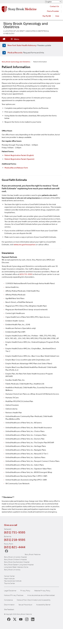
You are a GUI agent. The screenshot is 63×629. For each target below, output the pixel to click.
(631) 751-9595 (14, 532)
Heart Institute (9, 578)
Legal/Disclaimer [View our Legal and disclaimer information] (10, 591)
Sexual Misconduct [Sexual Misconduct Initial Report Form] (25, 605)
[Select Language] (53, 1)
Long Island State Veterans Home (16, 567)
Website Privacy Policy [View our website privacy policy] (42, 591)
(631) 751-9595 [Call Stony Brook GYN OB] (25, 274)
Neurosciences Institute (12, 581)
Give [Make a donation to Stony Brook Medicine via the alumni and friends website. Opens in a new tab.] (57, 16)
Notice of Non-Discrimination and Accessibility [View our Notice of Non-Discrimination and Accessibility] (33, 600)
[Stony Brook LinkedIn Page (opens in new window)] (33, 619)
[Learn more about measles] (31, 45)
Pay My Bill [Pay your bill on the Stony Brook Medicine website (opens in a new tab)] (47, 16)
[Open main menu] (15, 39)
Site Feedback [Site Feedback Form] (9, 609)
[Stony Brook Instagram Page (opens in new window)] (27, 619)
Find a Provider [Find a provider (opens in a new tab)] (53, 11)
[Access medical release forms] (31, 53)
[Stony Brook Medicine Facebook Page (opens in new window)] (9, 619)
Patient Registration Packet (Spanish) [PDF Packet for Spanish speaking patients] (19, 159)
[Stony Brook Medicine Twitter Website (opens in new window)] (21, 619)
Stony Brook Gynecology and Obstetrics (16, 62)
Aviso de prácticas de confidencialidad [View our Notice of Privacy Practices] (41, 595)
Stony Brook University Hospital (15, 557)
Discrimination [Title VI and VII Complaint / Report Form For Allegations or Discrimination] (9, 605)
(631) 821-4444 (14, 547)
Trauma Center (9, 583)
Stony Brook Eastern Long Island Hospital (19, 565)
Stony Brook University (12, 570)
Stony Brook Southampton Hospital (16, 562)
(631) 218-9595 (14, 540)
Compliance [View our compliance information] (8, 600)
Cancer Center (9, 576)
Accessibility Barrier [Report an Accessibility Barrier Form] (43, 605)
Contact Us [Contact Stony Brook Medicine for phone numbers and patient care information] (54, 6)
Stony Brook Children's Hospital (15, 559)
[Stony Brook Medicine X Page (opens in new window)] (15, 619)
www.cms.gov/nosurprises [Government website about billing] (25, 244)
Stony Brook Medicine (32, 554)
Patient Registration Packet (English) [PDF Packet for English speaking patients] (19, 155)
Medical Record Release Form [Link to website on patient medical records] (16, 168)
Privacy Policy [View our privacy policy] (25, 591)
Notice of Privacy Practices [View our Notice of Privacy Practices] (13, 595)
